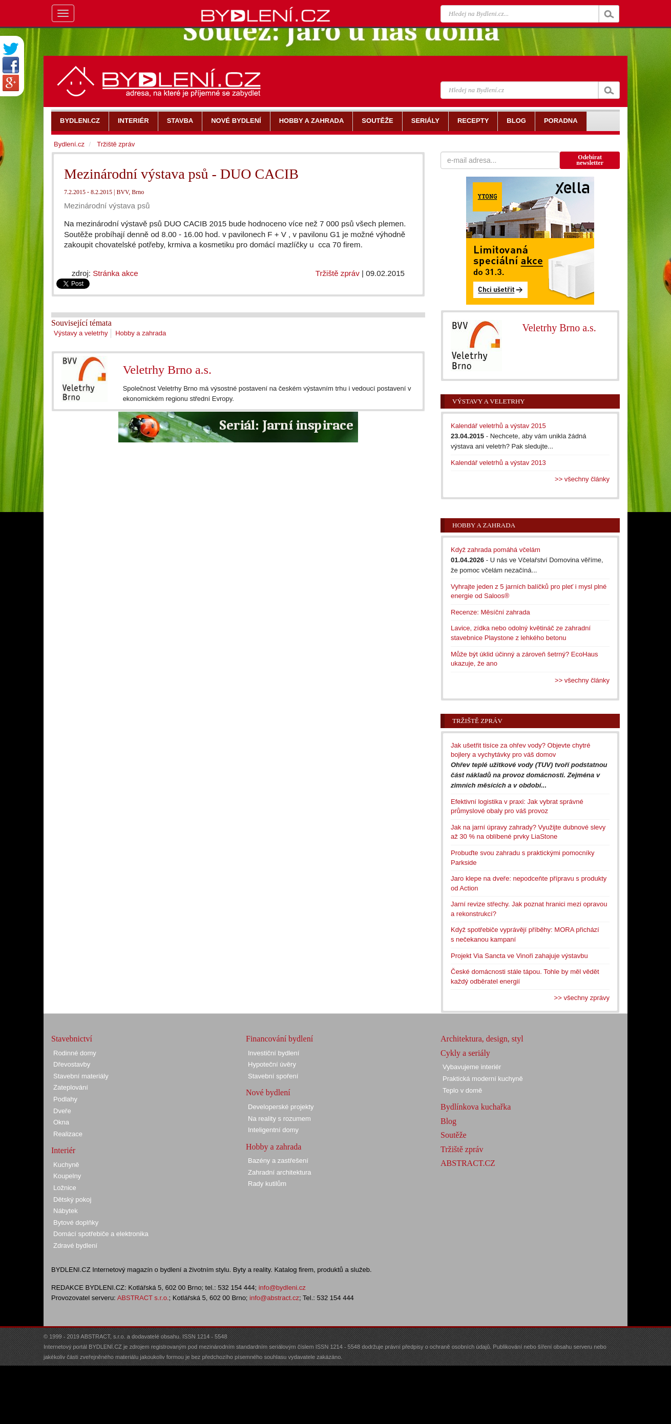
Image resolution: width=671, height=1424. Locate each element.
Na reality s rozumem (279, 1118)
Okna (61, 1122)
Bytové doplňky (75, 1222)
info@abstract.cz (274, 1298)
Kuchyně (66, 1164)
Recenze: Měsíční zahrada (490, 612)
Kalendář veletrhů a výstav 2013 (498, 462)
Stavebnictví (71, 1038)
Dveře (62, 1111)
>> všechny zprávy (582, 998)
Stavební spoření (273, 1076)
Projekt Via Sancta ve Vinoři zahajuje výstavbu (519, 956)
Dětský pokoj (72, 1199)
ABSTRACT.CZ (468, 1163)
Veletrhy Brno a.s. (167, 369)
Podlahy (65, 1099)
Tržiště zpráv (338, 273)
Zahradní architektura (279, 1172)
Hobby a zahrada (140, 333)
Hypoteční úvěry (272, 1064)
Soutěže (454, 1135)
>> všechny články (582, 479)
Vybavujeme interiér (472, 1067)
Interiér (63, 1150)
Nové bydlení (268, 1092)
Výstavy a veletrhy (81, 333)
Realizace (67, 1134)
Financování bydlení (279, 1038)
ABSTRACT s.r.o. (143, 1298)
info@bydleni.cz (282, 1287)
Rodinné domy (74, 1053)
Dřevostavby (71, 1064)
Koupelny (67, 1176)
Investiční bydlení (273, 1053)
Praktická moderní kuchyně (483, 1078)
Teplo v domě (462, 1090)
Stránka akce (115, 273)
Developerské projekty (281, 1107)
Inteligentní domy (273, 1130)
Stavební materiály (81, 1076)
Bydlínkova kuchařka (476, 1106)
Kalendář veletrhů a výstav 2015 (498, 426)
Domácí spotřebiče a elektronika (101, 1234)
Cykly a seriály (465, 1053)
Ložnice (64, 1188)
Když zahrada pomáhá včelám (495, 550)
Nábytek (65, 1211)
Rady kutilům (267, 1183)
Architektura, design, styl (482, 1038)
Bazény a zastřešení (278, 1160)
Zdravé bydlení (75, 1245)
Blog (448, 1121)
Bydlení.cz (69, 144)
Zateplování (70, 1087)
